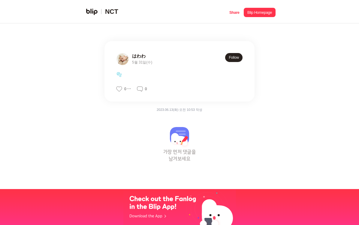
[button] (234, 12)
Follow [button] (234, 57)
